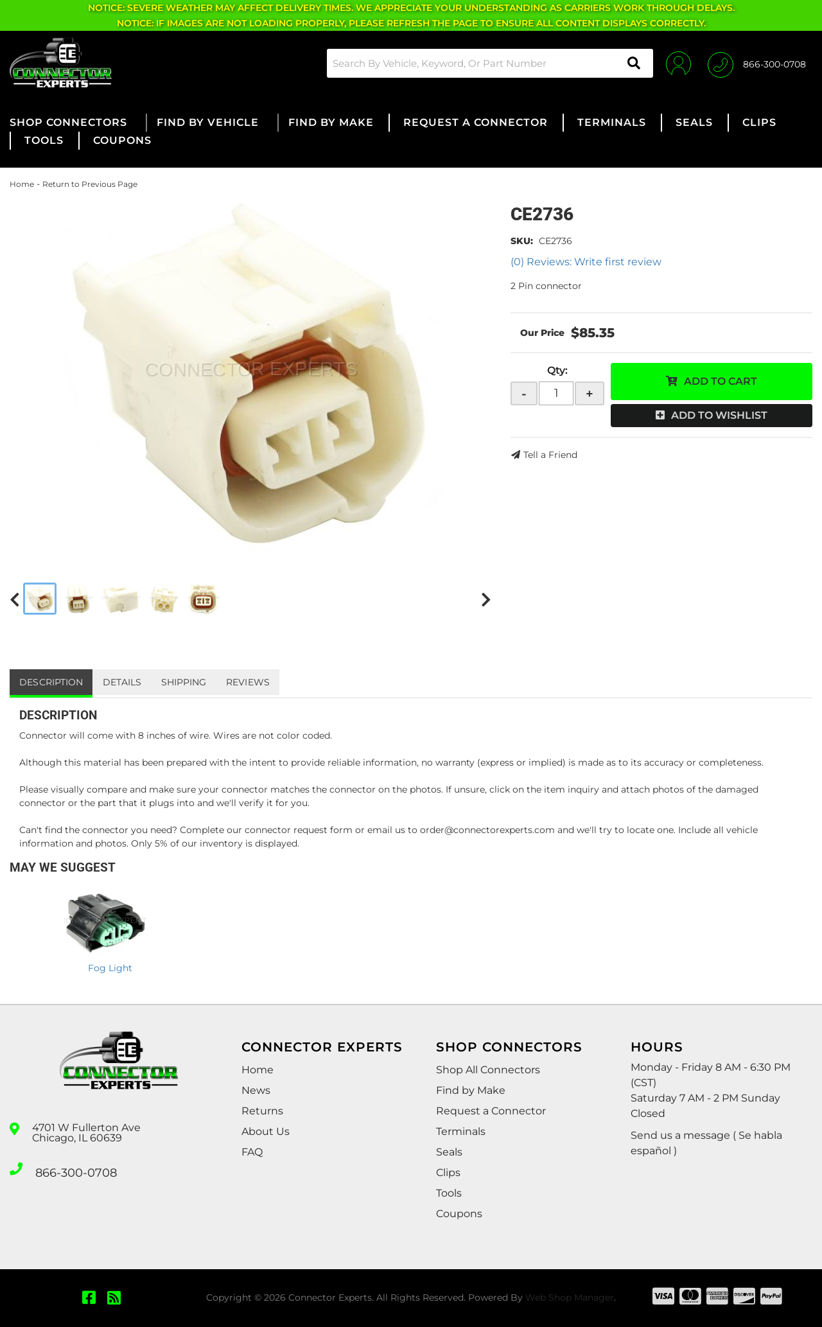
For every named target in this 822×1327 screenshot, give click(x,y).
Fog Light (110, 968)
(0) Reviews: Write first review (586, 262)
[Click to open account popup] (669, 62)
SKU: (522, 241)
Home (22, 184)
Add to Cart (720, 381)
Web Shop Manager (569, 1297)
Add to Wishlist (719, 415)
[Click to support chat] (756, 63)
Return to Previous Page (89, 184)
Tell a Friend (550, 455)
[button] (478, 63)
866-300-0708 (72, 1168)
